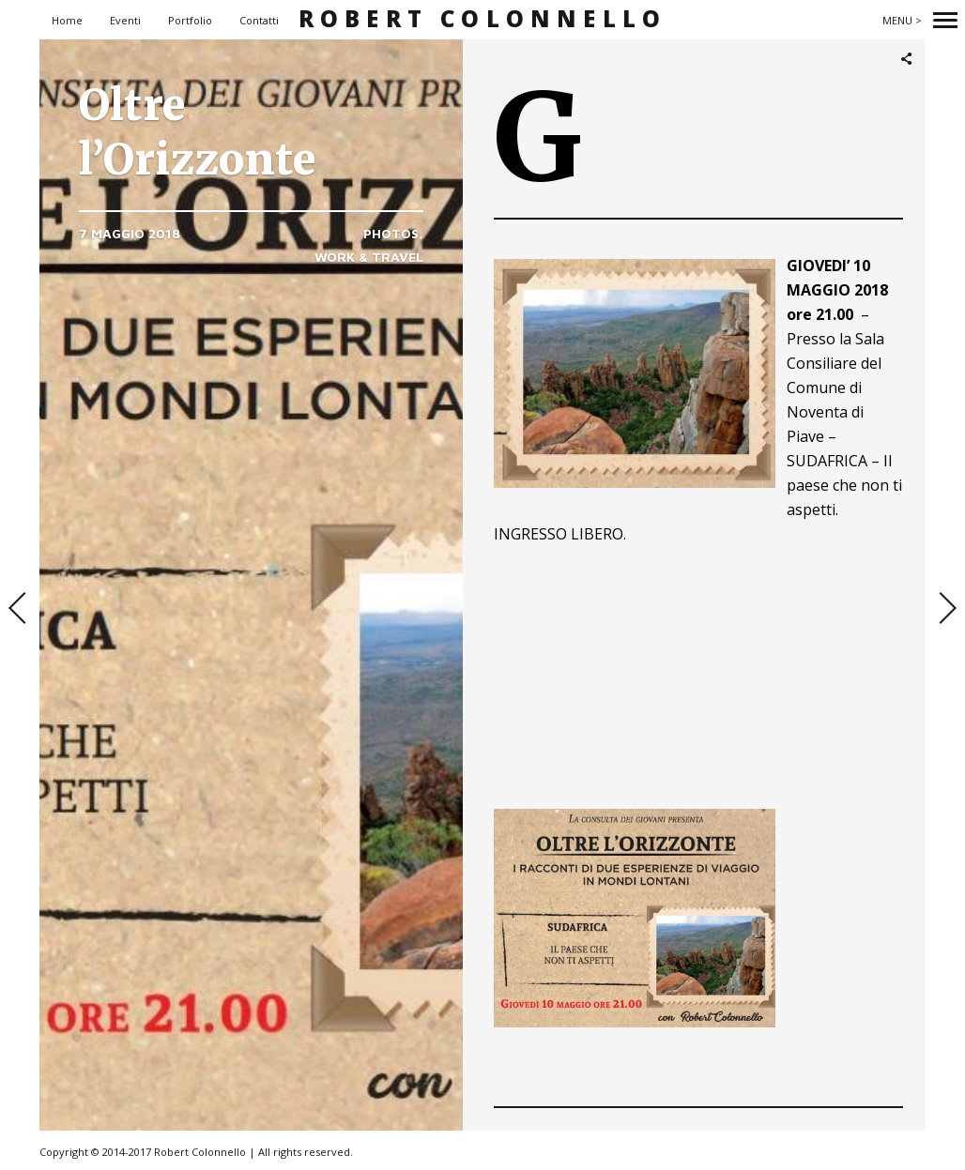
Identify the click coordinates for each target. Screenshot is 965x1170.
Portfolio (190, 20)
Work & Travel (368, 257)
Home (67, 20)
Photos (391, 233)
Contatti (259, 20)
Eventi (125, 20)
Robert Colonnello (482, 19)
